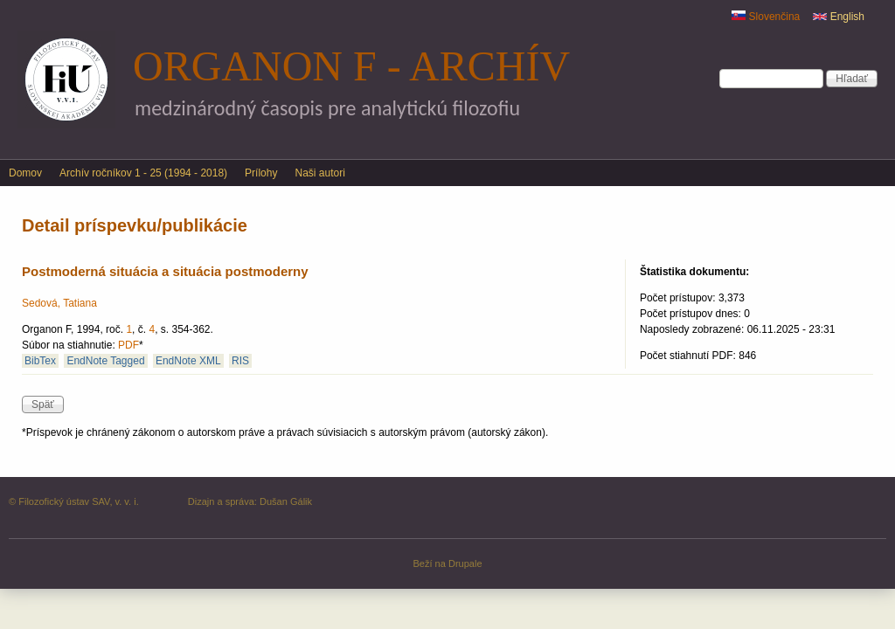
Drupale (465, 563)
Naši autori (319, 173)
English (838, 16)
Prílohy (261, 173)
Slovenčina (766, 16)
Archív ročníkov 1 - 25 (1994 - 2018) (143, 173)
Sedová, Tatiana (59, 303)
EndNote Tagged (105, 361)
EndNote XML (188, 361)
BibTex (40, 361)
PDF (128, 345)
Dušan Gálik (286, 501)
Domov (25, 173)
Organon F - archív (351, 66)
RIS (240, 361)
